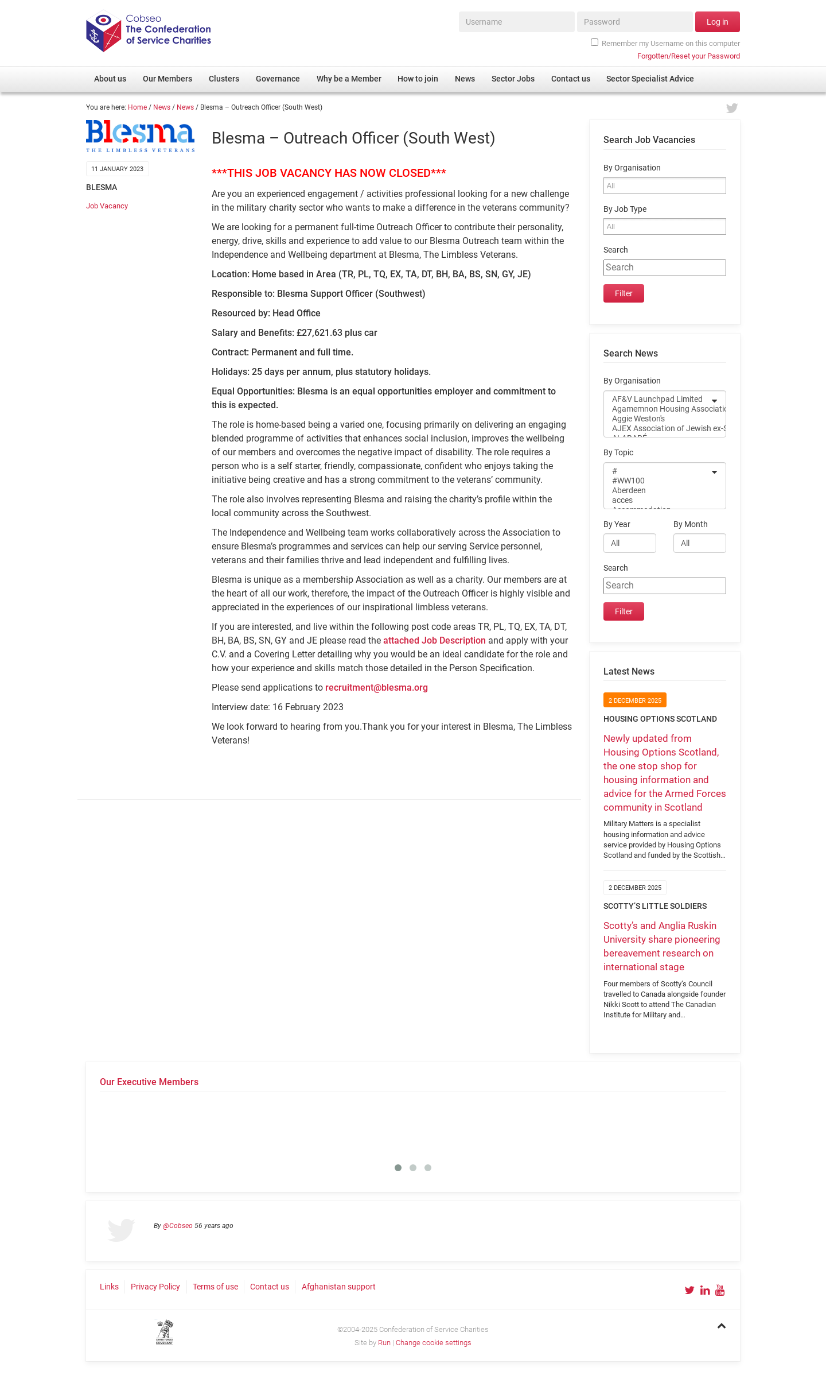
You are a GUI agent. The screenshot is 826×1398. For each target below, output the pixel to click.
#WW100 (657, 481)
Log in (717, 21)
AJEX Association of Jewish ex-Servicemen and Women (657, 428)
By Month (690, 524)
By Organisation (632, 168)
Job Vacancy (107, 206)
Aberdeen (657, 490)
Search (615, 250)
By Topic (618, 453)
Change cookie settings (434, 1342)
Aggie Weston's (657, 419)
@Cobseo (178, 1226)
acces (657, 500)
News (161, 107)
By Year (616, 524)
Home (137, 107)
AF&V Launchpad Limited (657, 399)
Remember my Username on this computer (665, 43)
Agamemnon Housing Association (657, 409)
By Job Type (624, 209)
